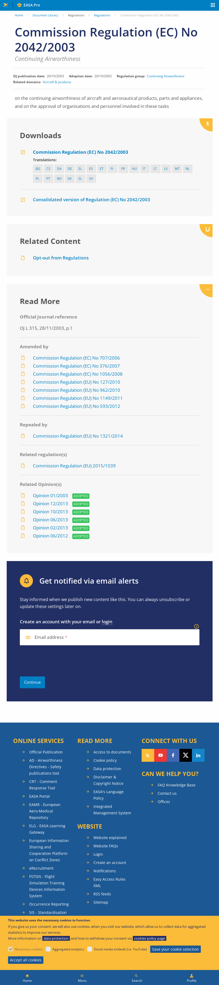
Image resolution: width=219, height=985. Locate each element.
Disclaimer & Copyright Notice (108, 780)
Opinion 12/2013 (50, 503)
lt (155, 168)
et (102, 168)
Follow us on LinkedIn (198, 755)
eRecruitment (41, 868)
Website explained (110, 837)
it (144, 168)
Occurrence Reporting (49, 904)
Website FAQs (105, 845)
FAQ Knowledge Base (176, 785)
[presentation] (60, 660)
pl (37, 178)
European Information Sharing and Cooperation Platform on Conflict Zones (49, 850)
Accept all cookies (25, 959)
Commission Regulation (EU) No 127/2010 (76, 382)
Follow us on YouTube (160, 755)
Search (137, 980)
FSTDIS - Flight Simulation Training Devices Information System (47, 886)
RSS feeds (102, 893)
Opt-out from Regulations (61, 258)
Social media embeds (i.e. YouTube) (120, 949)
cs (48, 168)
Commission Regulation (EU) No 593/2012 (76, 406)
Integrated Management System (112, 809)
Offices (164, 801)
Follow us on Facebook (173, 755)
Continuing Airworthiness (165, 76)
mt (177, 168)
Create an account (109, 862)
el (80, 168)
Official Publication (46, 752)
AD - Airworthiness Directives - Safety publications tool (46, 767)
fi (112, 168)
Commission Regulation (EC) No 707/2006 (76, 358)
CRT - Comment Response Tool (43, 784)
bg (38, 168)
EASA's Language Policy (108, 795)
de (70, 168)
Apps (213, 5)
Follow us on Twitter (185, 755)
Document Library (45, 15)
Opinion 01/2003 (50, 495)
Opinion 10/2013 (50, 511)
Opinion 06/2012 (50, 536)
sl (80, 178)
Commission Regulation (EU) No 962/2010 (76, 390)
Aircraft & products (57, 82)
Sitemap (100, 902)
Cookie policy (105, 760)
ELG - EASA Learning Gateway (47, 829)
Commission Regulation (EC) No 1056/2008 (78, 374)
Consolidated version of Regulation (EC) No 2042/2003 (91, 199)
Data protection (107, 768)
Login (98, 854)
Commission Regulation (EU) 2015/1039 (74, 466)
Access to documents (112, 752)
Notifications (104, 870)
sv (91, 178)
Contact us (167, 793)
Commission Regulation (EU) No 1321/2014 (78, 436)
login (107, 621)
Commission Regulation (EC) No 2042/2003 (80, 152)
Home (19, 15)
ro (59, 178)
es (91, 168)
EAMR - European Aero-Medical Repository (45, 811)
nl (188, 168)
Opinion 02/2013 (50, 528)
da (59, 168)
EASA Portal (39, 796)
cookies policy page (149, 938)
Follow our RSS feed (148, 755)
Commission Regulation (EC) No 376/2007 (76, 366)
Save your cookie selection (175, 949)
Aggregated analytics (68, 949)
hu (134, 168)
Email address (49, 637)
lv (166, 168)
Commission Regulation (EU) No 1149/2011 (78, 398)
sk (69, 178)
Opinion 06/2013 (50, 520)
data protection (56, 938)
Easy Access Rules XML (109, 882)
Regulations (102, 15)
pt (48, 178)
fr (123, 168)
